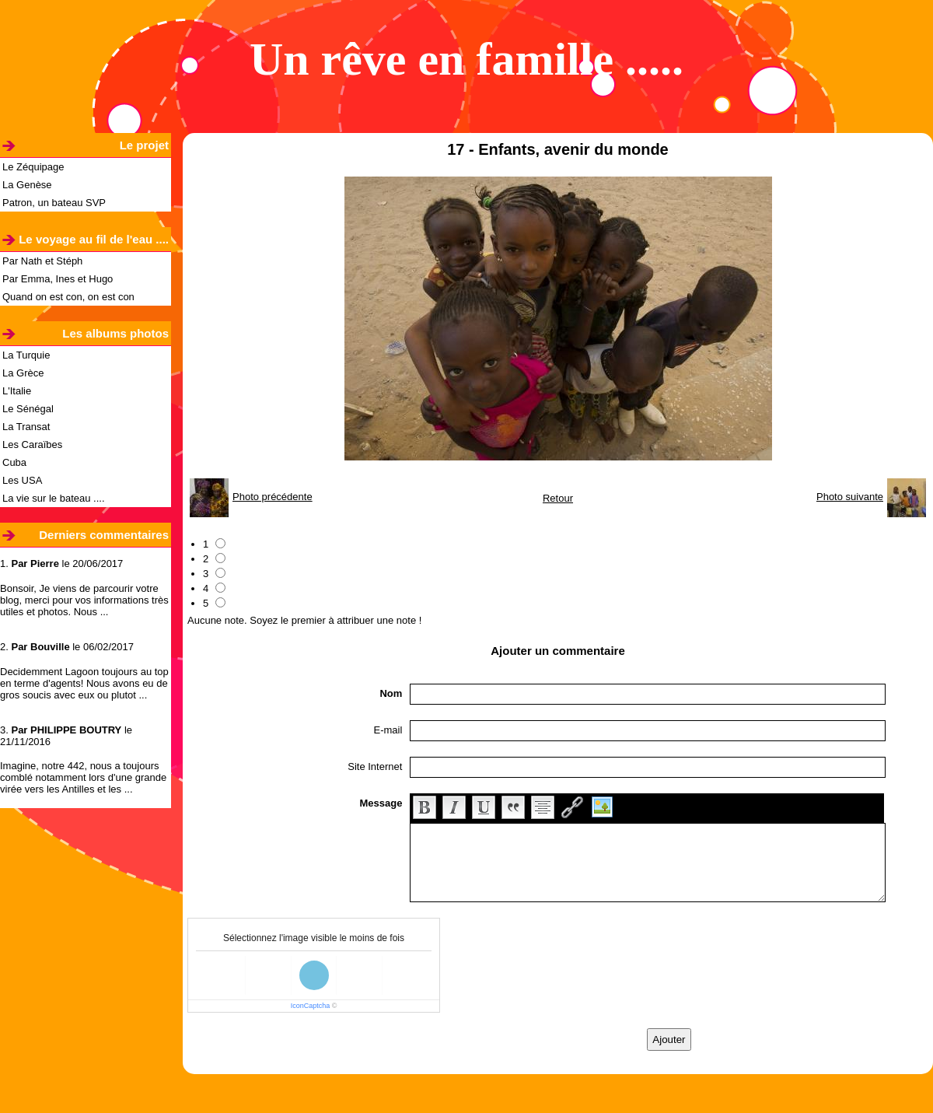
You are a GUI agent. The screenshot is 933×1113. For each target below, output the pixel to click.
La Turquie (26, 355)
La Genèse (27, 185)
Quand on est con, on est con (68, 297)
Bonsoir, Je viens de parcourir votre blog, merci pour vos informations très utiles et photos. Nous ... (84, 600)
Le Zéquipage (33, 167)
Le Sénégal (28, 409)
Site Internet (375, 766)
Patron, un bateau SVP (54, 202)
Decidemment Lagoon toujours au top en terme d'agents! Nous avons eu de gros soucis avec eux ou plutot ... (84, 683)
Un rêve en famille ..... (466, 59)
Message (380, 803)
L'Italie (16, 391)
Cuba (14, 462)
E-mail (388, 730)
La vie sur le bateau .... (53, 498)
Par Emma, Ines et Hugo (57, 279)
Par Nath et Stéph (42, 261)
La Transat (26, 426)
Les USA (22, 480)
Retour (558, 498)
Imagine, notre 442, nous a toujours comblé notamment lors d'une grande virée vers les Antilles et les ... (83, 777)
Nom (390, 693)
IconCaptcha (310, 1006)
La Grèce (23, 373)
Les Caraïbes (32, 444)
